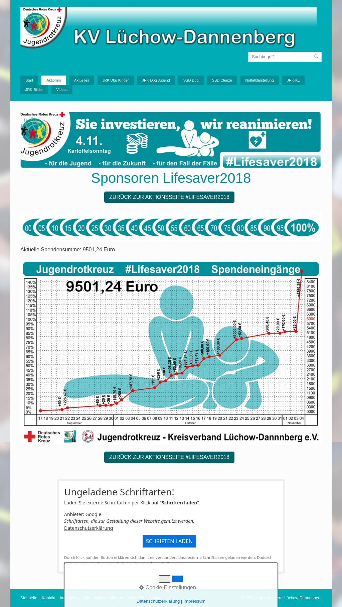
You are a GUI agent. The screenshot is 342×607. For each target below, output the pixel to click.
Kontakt (48, 598)
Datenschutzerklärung (88, 528)
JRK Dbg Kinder (116, 80)
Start (29, 80)
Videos (61, 90)
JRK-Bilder (34, 90)
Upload (155, 598)
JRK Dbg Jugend (156, 80)
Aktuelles (81, 80)
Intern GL (136, 598)
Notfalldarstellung (259, 80)
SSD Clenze (222, 80)
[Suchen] (316, 57)
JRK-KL (293, 80)
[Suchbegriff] (285, 57)
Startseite (28, 598)
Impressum (69, 598)
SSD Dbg (191, 80)
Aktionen (53, 80)
